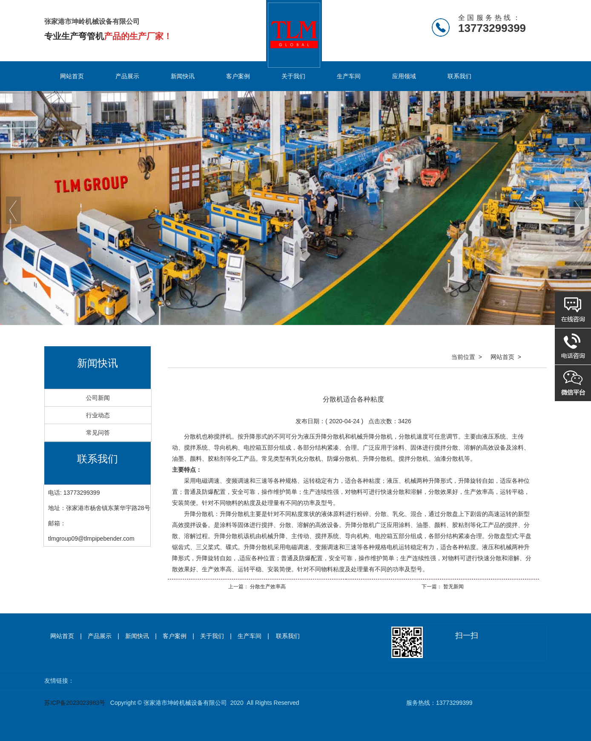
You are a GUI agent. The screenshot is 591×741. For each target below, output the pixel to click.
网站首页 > (506, 356)
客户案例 (238, 76)
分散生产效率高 (267, 587)
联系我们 (459, 76)
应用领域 (404, 76)
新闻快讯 (183, 76)
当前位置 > (466, 356)
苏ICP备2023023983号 (74, 702)
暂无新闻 (453, 587)
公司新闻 (98, 397)
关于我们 (293, 76)
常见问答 (98, 432)
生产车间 (349, 76)
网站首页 (72, 76)
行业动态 (98, 415)
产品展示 (127, 76)
